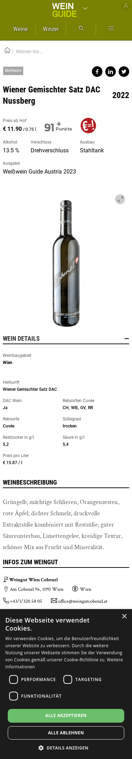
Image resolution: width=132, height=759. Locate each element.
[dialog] (66, 684)
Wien (7, 362)
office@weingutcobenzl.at (82, 601)
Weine (20, 28)
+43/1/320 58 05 (26, 601)
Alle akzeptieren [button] (66, 715)
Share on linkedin (110, 71)
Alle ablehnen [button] (66, 733)
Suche (81, 29)
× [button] (124, 616)
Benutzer (125, 6)
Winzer (51, 28)
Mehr (111, 29)
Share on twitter (124, 71)
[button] (66, 747)
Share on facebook (97, 71)
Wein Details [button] (66, 338)
